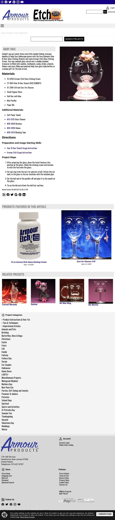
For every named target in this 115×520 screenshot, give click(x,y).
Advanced (111, 12)
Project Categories (3, 315)
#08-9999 (11, 128)
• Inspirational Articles (11, 326)
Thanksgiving (7, 416)
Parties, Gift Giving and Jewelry (15, 390)
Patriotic (5, 397)
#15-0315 (10, 119)
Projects (10, 33)
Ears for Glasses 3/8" (86, 261)
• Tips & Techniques (10, 322)
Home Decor (7, 371)
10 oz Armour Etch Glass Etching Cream (29, 262)
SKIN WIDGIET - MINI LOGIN (108, 8)
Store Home (6, 473)
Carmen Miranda (9, 304)
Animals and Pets (9, 329)
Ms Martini (93, 305)
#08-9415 (11, 132)
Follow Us (3, 500)
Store (3, 470)
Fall (3, 348)
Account (61, 439)
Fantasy (5, 355)
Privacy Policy (64, 480)
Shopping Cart (7, 476)
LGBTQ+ (5, 374)
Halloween (6, 368)
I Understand (105, 514)
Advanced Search (8, 482)
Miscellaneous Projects (11, 377)
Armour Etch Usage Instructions (19, 152)
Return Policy (64, 478)
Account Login (64, 443)
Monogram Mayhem (10, 381)
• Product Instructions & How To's (16, 319)
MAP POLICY (63, 494)
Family (4, 351)
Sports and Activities (10, 406)
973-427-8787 (17, 464)
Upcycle (5, 419)
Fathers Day (7, 358)
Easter (4, 342)
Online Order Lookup (66, 445)
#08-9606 (11, 123)
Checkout (5, 480)
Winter (4, 429)
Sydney (34, 304)
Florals (4, 361)
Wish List (5, 478)
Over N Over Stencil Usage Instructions (22, 148)
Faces (4, 345)
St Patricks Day (8, 410)
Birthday (5, 332)
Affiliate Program (65, 491)
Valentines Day (8, 422)
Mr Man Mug (65, 303)
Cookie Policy (64, 482)
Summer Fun (7, 413)
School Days (7, 400)
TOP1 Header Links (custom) (2, 2)
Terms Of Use (64, 476)
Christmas (6, 339)
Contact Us (63, 485)
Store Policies (64, 473)
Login (112, 8)
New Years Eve (7, 387)
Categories (2, 25)
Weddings (6, 426)
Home (3, 33)
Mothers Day (7, 384)
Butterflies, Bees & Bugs (12, 335)
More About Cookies (27, 517)
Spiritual (5, 403)
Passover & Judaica (10, 393)
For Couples (6, 364)
